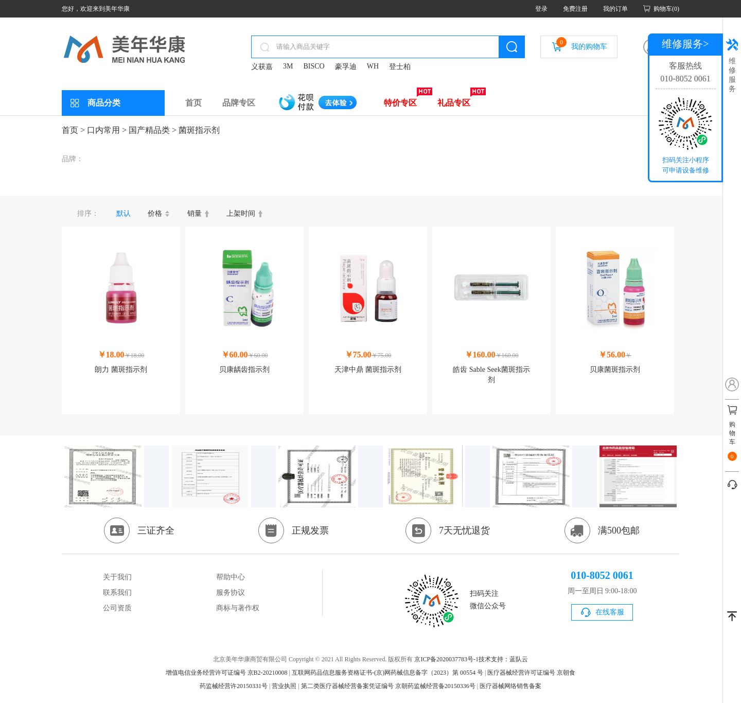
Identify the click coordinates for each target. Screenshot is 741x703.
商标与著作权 (237, 608)
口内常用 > (107, 130)
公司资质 (117, 608)
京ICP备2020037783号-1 (446, 659)
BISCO (313, 66)
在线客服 (609, 612)
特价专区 (400, 102)
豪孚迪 (346, 67)
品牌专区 (238, 102)
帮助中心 (230, 577)
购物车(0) (666, 8)
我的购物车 (581, 43)
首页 (193, 102)
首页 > (73, 130)
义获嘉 (262, 67)
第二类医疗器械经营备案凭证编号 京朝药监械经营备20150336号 (388, 686)
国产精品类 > (153, 130)
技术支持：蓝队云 (503, 659)
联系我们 (117, 592)
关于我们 (117, 577)
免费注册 (575, 8)
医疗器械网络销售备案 (510, 686)
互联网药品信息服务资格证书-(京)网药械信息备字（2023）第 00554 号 (387, 672)
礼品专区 (453, 102)
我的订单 (615, 8)
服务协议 (230, 592)
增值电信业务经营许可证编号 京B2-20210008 (227, 672)
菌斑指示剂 (199, 130)
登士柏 (400, 67)
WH (373, 66)
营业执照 (284, 686)
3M (288, 66)
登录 (541, 8)
